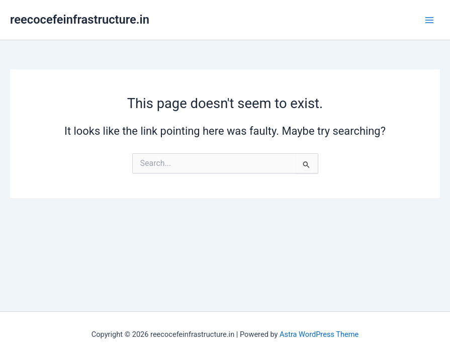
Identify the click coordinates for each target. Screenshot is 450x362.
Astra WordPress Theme (319, 334)
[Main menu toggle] (429, 20)
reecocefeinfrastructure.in (79, 20)
